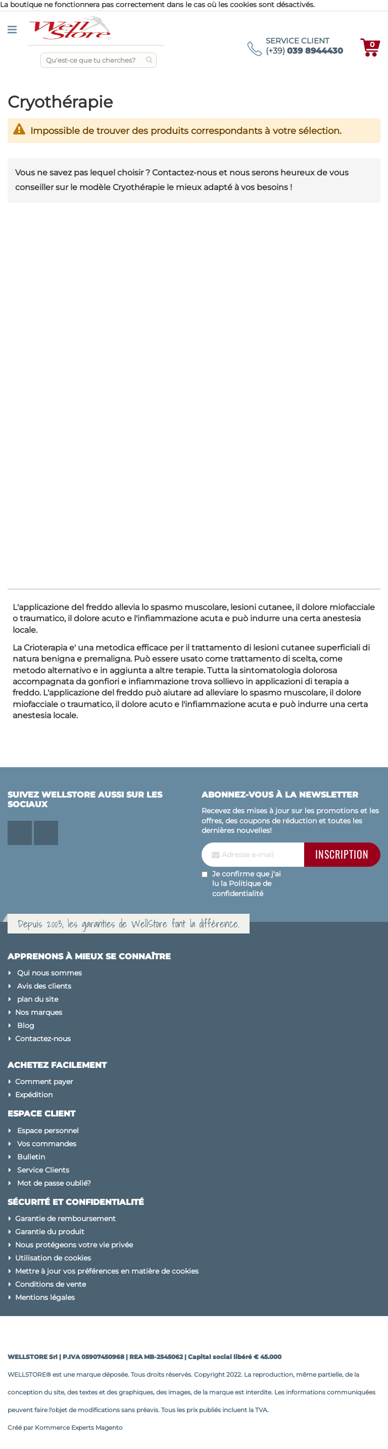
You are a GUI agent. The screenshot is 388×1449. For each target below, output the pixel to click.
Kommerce (52, 1427)
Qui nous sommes (49, 972)
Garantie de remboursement (65, 1218)
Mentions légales (45, 1297)
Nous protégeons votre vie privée (74, 1244)
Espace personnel (48, 1130)
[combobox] (98, 60)
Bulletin (31, 1156)
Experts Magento (97, 1427)
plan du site (37, 999)
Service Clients (43, 1170)
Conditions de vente (50, 1284)
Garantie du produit (49, 1231)
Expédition (34, 1094)
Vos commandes (46, 1143)
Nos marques (38, 1012)
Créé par (21, 1427)
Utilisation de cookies (53, 1258)
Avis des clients (44, 986)
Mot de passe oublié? (54, 1183)
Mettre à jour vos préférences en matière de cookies (107, 1271)
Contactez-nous (43, 1038)
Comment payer (44, 1081)
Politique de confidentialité (241, 888)
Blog (25, 1025)
